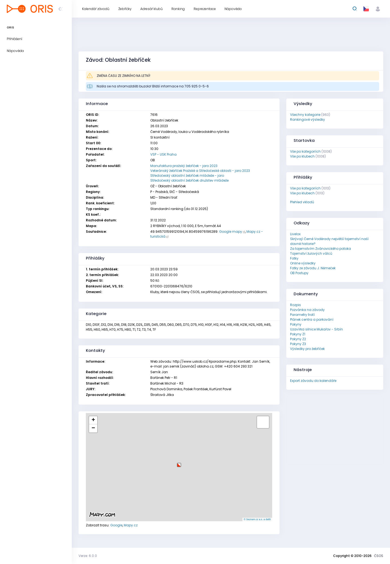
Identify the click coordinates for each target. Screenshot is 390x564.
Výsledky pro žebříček (307, 348)
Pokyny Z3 (298, 344)
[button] (179, 463)
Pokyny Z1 (297, 334)
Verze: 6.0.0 (88, 555)
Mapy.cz (131, 525)
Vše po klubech (302, 156)
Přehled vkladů (302, 202)
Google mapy (230, 231)
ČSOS (378, 555)
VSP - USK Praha (163, 154)
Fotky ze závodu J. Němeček (313, 268)
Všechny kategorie (305, 114)
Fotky (294, 258)
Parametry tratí (302, 314)
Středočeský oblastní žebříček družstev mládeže (189, 180)
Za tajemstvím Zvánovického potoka (320, 248)
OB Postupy (299, 273)
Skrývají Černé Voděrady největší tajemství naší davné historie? (329, 241)
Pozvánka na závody (307, 309)
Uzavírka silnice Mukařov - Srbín (316, 329)
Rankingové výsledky (307, 119)
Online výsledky (303, 263)
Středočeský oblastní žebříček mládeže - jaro (187, 175)
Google (116, 525)
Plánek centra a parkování (311, 319)
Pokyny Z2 (298, 339)
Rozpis (295, 305)
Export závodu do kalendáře (313, 380)
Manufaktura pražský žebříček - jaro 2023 (183, 165)
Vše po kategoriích (305, 151)
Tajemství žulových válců (311, 253)
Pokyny (295, 324)
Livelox (295, 234)
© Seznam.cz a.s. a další (257, 519)
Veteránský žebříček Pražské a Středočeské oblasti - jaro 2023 (200, 170)
